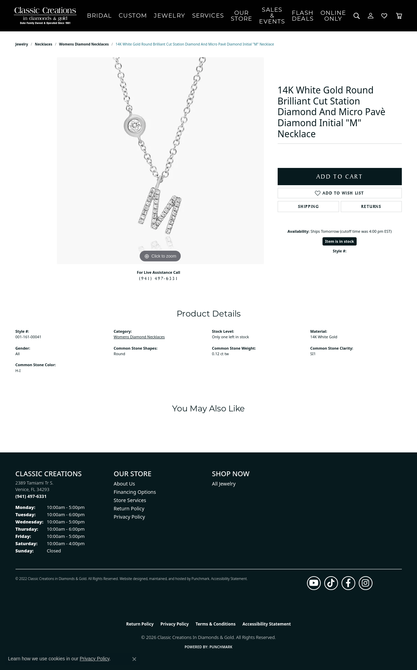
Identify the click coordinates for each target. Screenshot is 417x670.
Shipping (308, 206)
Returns (371, 206)
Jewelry (169, 15)
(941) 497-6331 (158, 278)
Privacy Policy (129, 516)
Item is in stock (339, 241)
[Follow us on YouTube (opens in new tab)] (314, 583)
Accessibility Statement (229, 578)
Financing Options (135, 492)
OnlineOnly (333, 15)
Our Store (241, 15)
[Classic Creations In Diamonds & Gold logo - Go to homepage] (43, 15)
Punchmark (200, 578)
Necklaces (43, 44)
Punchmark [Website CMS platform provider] (220, 646)
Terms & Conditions (216, 624)
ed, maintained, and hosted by (167, 578)
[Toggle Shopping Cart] (399, 15)
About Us (124, 483)
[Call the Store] (31, 496)
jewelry (22, 44)
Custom (133, 15)
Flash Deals (303, 15)
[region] (160, 160)
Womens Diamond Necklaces (84, 44)
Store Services (130, 500)
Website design (131, 578)
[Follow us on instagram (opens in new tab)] (366, 583)
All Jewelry (224, 483)
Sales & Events (272, 15)
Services (208, 15)
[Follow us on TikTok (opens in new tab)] (331, 583)
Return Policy (129, 508)
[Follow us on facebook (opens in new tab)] (348, 583)
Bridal (99, 15)
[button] (357, 15)
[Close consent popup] (134, 659)
